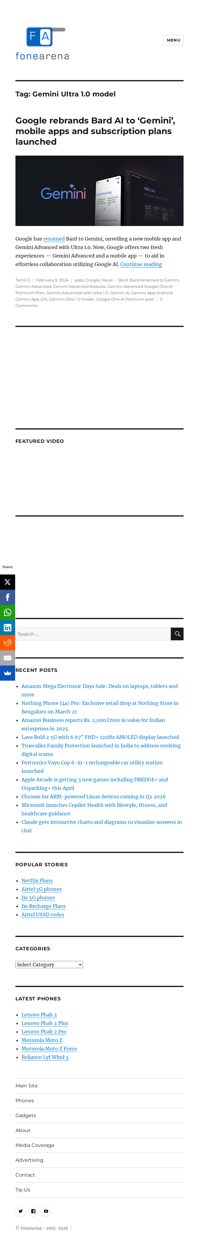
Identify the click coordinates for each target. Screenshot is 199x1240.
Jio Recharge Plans (44, 906)
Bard (123, 280)
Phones (24, 1101)
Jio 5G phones (38, 898)
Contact (25, 1175)
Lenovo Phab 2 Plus (45, 1023)
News (107, 280)
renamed (54, 239)
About (23, 1130)
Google (93, 280)
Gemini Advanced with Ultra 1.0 (77, 292)
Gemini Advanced (33, 286)
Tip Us (22, 1190)
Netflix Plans (37, 881)
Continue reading (141, 264)
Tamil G (23, 280)
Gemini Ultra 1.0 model (71, 299)
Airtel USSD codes (43, 914)
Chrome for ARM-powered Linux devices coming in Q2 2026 (94, 797)
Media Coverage (35, 1145)
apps (79, 280)
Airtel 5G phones (42, 889)
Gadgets (25, 1115)
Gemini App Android (151, 292)
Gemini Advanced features (79, 286)
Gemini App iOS (31, 299)
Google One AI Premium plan (125, 299)
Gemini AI (120, 292)
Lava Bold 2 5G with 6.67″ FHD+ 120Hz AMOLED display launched (100, 737)
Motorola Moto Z (42, 1040)
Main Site (26, 1086)
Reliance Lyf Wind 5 (45, 1057)
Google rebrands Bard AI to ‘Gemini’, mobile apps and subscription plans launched (95, 131)
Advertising (29, 1160)
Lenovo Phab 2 (39, 1015)
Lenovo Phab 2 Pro (44, 1032)
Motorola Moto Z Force (49, 1049)
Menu (173, 40)
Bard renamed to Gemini (154, 280)
